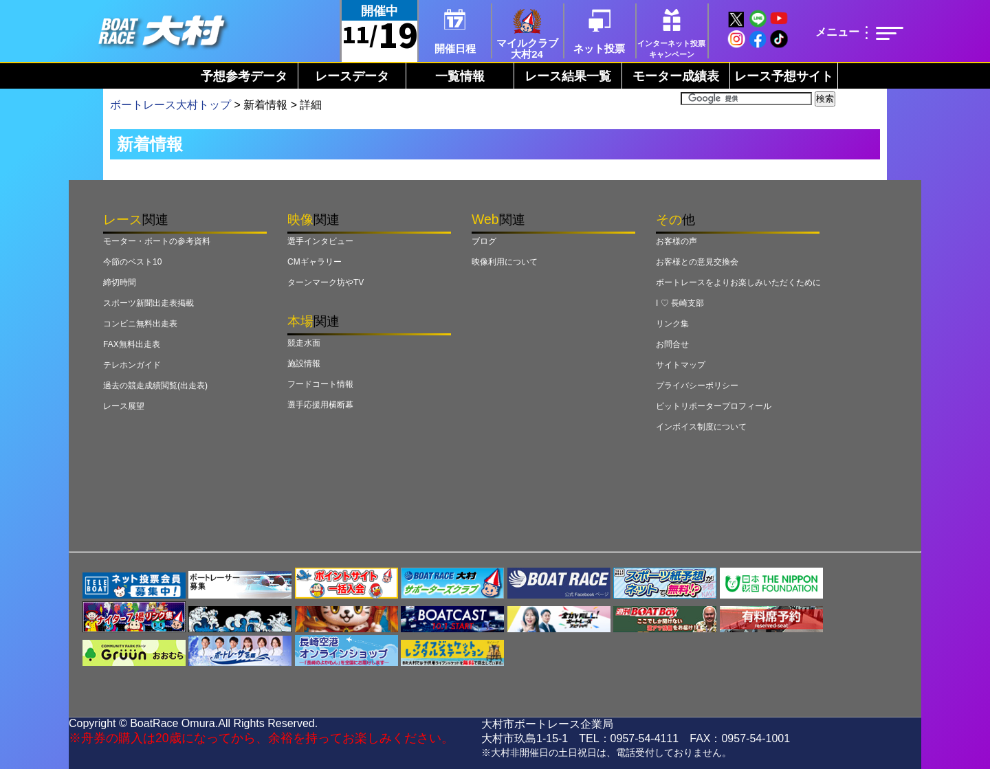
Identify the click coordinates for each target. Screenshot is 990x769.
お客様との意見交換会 (697, 262)
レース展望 (123, 406)
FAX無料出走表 (131, 344)
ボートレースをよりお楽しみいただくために (738, 282)
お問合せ (672, 344)
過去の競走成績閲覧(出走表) (155, 385)
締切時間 (119, 282)
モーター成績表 (675, 76)
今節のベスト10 (132, 262)
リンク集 (672, 323)
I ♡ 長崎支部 (680, 303)
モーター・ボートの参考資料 (156, 241)
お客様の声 (676, 241)
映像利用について (505, 262)
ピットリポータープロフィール (713, 406)
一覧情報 (460, 76)
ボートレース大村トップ (170, 105)
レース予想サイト (783, 76)
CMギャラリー (314, 262)
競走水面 (303, 343)
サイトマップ (680, 365)
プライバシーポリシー (697, 385)
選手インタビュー (320, 241)
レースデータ (352, 76)
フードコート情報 (320, 384)
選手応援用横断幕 (320, 405)
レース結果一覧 (568, 76)
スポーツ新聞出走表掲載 (148, 303)
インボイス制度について (701, 427)
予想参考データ (244, 76)
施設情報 (303, 363)
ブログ (484, 241)
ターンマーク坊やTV (325, 282)
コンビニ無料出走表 (140, 323)
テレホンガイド (132, 365)
